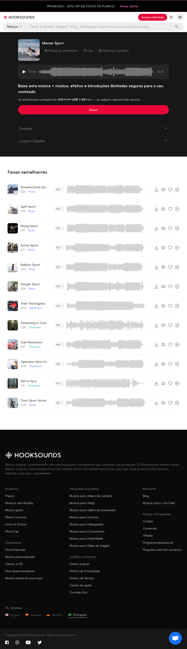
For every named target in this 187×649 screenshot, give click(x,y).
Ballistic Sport (30, 264)
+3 (59, 189)
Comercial (149, 528)
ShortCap (12, 531)
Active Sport (29, 245)
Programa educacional (158, 542)
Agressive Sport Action (35, 361)
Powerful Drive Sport (35, 187)
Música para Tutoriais (84, 517)
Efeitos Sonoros (15, 517)
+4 (59, 325)
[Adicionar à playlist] (177, 189)
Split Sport (28, 206)
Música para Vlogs (82, 503)
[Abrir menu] (180, 17)
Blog (146, 496)
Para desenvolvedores (20, 571)
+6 (59, 402)
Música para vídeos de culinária (91, 496)
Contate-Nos (78, 592)
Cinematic (35, 327)
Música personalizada (20, 557)
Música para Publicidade (86, 538)
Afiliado (148, 535)
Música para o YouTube (159, 503)
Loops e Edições (93, 140)
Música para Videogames (87, 524)
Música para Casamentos (87, 531)
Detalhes (93, 128)
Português (77, 614)
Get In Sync (29, 381)
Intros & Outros (15, 524)
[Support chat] (175, 638)
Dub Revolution (31, 342)
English (12, 615)
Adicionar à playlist (113, 50)
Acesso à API (14, 564)
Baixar (93, 110)
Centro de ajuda (81, 585)
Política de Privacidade (85, 571)
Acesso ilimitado (152, 17)
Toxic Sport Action (34, 400)
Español (33, 615)
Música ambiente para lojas (23, 578)
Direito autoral (79, 564)
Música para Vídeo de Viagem (90, 545)
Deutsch (55, 615)
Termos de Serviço (82, 578)
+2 (59, 247)
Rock (31, 191)
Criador (148, 521)
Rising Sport (29, 226)
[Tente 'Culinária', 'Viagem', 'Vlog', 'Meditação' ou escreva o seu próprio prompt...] (99, 26)
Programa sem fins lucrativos (162, 549)
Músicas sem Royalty (19, 503)
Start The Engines (33, 303)
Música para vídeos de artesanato (93, 510)
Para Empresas (15, 549)
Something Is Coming (35, 323)
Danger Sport (30, 284)
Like (88, 50)
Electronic (36, 308)
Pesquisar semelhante (61, 50)
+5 (59, 364)
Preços (9, 496)
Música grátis (14, 510)
